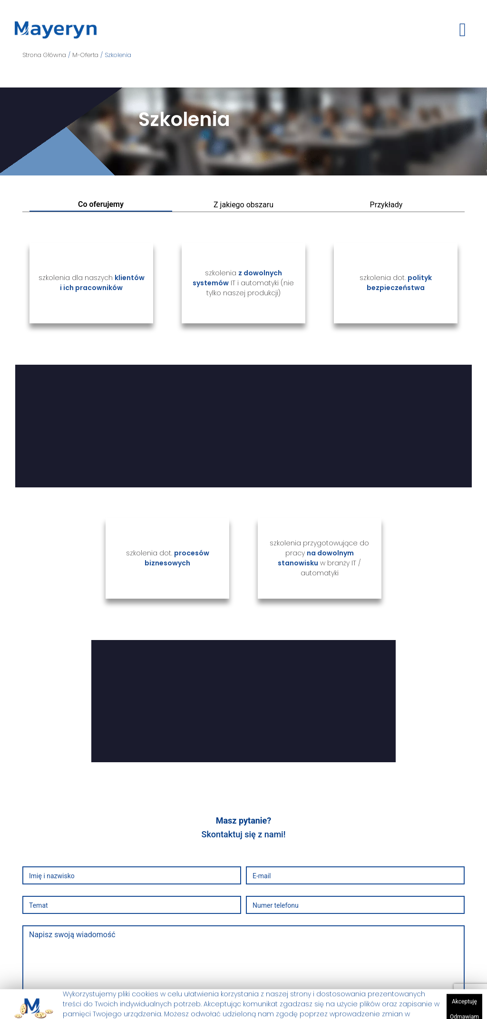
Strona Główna (45, 54)
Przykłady (386, 204)
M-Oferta (86, 54)
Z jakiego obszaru (243, 204)
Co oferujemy (101, 204)
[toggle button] (462, 30)
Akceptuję (464, 1007)
